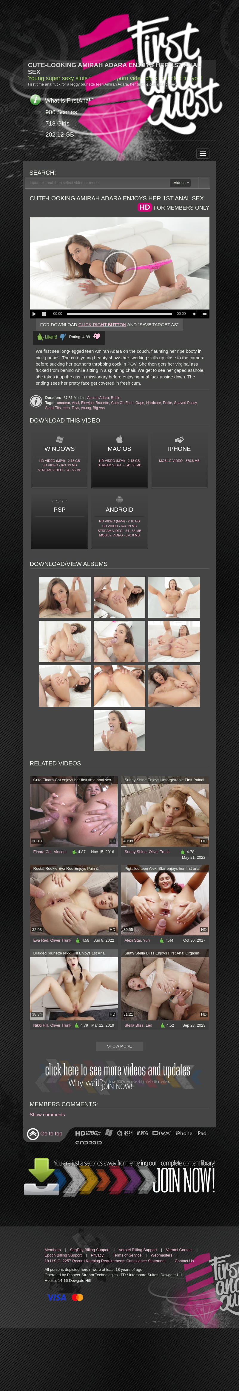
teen (66, 408)
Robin (115, 398)
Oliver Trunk (159, 852)
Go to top (44, 1134)
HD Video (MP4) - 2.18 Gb (59, 460)
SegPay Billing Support (90, 1250)
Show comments (47, 1114)
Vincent (60, 852)
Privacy (97, 1255)
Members (53, 1250)
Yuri (146, 940)
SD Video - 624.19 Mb (59, 465)
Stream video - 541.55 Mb (59, 470)
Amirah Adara (98, 398)
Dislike (63, 337)
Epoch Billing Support (63, 1255)
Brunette (102, 403)
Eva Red (40, 940)
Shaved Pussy (185, 403)
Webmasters (161, 1255)
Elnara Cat (42, 852)
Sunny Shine (136, 852)
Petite (167, 403)
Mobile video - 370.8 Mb (179, 460)
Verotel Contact (179, 1250)
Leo (149, 1025)
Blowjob (87, 403)
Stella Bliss (134, 1025)
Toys (75, 408)
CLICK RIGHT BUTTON (102, 324)
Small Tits (53, 408)
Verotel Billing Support (138, 1250)
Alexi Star (133, 940)
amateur (63, 403)
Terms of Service (127, 1255)
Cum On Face (122, 403)
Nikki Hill (40, 1025)
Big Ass (99, 408)
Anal (75, 403)
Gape (139, 403)
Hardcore (153, 403)
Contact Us (184, 1261)
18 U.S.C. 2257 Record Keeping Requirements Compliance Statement (105, 1261)
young (86, 408)
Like (47, 337)
